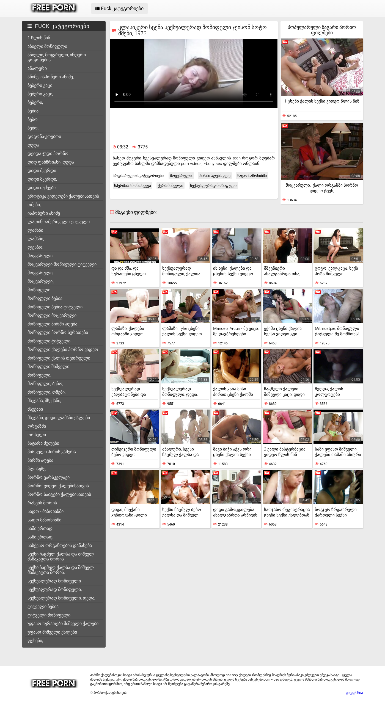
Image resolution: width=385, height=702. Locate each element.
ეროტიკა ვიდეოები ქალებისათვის (63, 196)
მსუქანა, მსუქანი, (44, 400)
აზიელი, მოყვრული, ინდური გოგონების (57, 57)
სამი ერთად (40, 528)
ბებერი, (35, 102)
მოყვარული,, (41, 281)
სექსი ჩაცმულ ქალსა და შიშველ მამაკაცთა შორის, (61, 570)
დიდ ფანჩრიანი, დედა (51, 162)
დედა (33, 145)
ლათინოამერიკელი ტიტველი (59, 221)
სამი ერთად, (40, 537)
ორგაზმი (37, 426)
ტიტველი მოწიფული (49, 615)
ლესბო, (35, 247)
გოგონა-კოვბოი (44, 136)
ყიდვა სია (354, 692)
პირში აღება (40, 460)
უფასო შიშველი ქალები (52, 632)
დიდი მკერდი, (42, 179)
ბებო (33, 119)
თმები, (34, 204)
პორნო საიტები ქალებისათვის (59, 494)
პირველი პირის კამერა (52, 451)
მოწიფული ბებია (45, 298)
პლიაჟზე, (37, 468)
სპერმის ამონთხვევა (132, 185)
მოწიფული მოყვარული (52, 315)
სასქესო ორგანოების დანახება (60, 545)
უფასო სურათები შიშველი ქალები (63, 623)
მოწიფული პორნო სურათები (58, 332)
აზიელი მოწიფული (47, 46)
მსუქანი (35, 409)
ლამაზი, (36, 238)
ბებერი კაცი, (40, 93)
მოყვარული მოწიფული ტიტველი (62, 264)
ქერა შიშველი (170, 185)
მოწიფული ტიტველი (49, 341)
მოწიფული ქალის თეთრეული (59, 358)
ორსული (37, 434)
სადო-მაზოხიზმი (44, 520)
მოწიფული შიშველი (48, 366)
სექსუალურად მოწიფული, (55, 589)
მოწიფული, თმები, (46, 392)
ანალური (37, 68)
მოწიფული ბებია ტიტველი (55, 306)
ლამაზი (35, 230)
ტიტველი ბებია (43, 606)
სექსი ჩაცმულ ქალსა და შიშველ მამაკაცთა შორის (61, 556)
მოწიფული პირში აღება (52, 324)
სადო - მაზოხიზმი (46, 511)
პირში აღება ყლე (214, 175)
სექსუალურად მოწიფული (54, 581)
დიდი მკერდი (42, 170)
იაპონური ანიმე (44, 213)
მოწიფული (39, 289)
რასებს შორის (42, 502)
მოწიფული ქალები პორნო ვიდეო (63, 349)
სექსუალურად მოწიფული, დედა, (61, 598)
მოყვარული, (40, 272)
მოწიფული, (39, 375)
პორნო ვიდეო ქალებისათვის (58, 485)
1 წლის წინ (39, 37)
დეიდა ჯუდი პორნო (48, 153)
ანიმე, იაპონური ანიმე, (51, 76)
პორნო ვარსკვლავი (49, 477)
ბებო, (33, 128)
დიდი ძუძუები (42, 187)
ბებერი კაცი (40, 85)
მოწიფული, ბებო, (45, 383)
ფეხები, (35, 640)
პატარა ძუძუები (43, 443)
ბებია (33, 111)
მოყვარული (40, 255)
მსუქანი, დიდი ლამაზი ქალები (59, 417)
